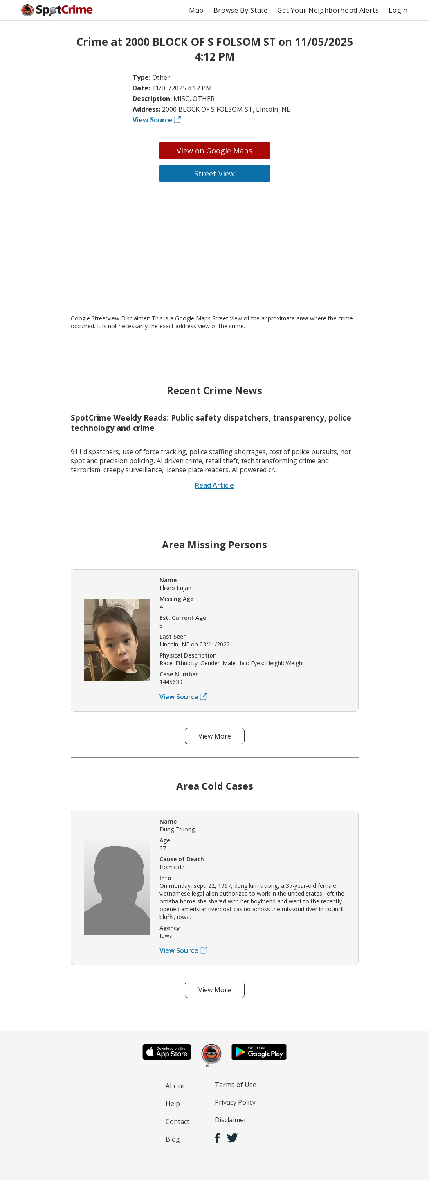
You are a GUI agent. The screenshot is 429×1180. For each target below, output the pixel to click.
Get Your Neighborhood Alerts (328, 10)
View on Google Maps (214, 150)
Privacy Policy (235, 1102)
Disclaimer (231, 1119)
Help (173, 1103)
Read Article (214, 485)
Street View (214, 173)
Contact (177, 1121)
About (175, 1085)
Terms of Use (235, 1084)
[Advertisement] (215, 248)
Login (398, 10)
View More (214, 736)
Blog (173, 1139)
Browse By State (240, 10)
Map (196, 10)
